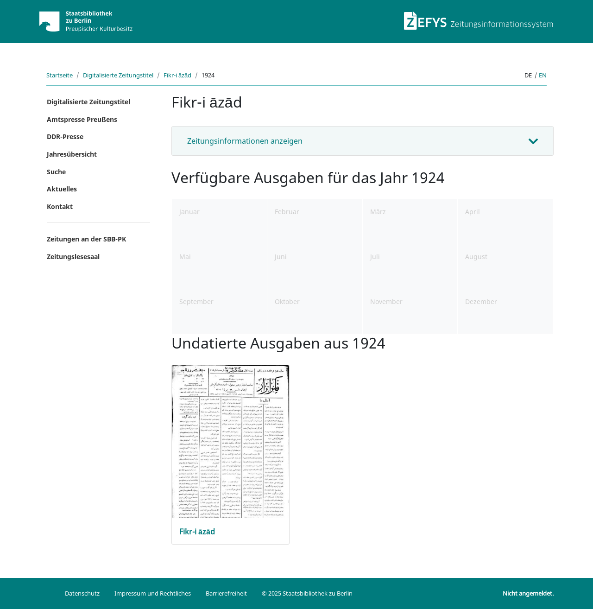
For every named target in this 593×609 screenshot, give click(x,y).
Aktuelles (62, 188)
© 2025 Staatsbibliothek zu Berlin (307, 593)
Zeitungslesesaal (73, 256)
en (543, 75)
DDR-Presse (65, 136)
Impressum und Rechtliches (152, 593)
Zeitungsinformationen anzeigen (245, 141)
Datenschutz (82, 593)
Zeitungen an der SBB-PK (86, 239)
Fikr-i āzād (177, 75)
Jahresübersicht (72, 154)
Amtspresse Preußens (82, 119)
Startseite (59, 75)
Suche (56, 171)
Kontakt (60, 206)
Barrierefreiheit (226, 593)
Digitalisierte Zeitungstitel (118, 75)
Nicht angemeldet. (528, 593)
